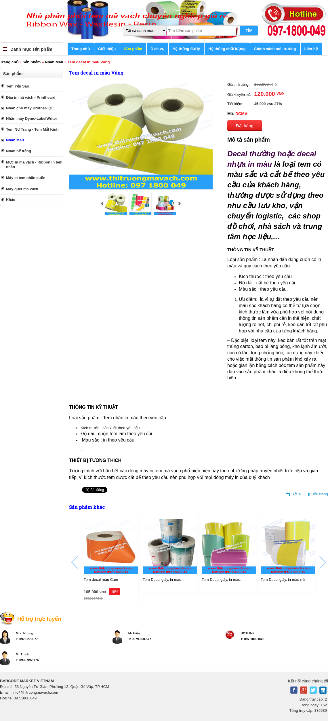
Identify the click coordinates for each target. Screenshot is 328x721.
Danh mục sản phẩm (31, 49)
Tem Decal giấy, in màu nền (283, 579)
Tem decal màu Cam (101, 579)
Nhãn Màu (54, 62)
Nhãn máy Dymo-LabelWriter (31, 118)
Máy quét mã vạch (22, 189)
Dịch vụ (157, 49)
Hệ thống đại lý (186, 49)
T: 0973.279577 (27, 639)
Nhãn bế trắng (18, 151)
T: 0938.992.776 (27, 660)
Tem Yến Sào (17, 86)
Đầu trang (319, 494)
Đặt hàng (244, 125)
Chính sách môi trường (275, 49)
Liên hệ (311, 49)
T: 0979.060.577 (139, 639)
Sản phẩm (133, 49)
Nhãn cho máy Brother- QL (30, 108)
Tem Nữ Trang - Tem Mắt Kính (32, 129)
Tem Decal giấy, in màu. (162, 579)
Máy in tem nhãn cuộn (25, 178)
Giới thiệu (107, 49)
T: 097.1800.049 (252, 639)
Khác (10, 199)
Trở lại (296, 494)
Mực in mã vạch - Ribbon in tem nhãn (34, 164)
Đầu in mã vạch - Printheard (30, 97)
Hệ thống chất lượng (227, 49)
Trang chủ (80, 49)
